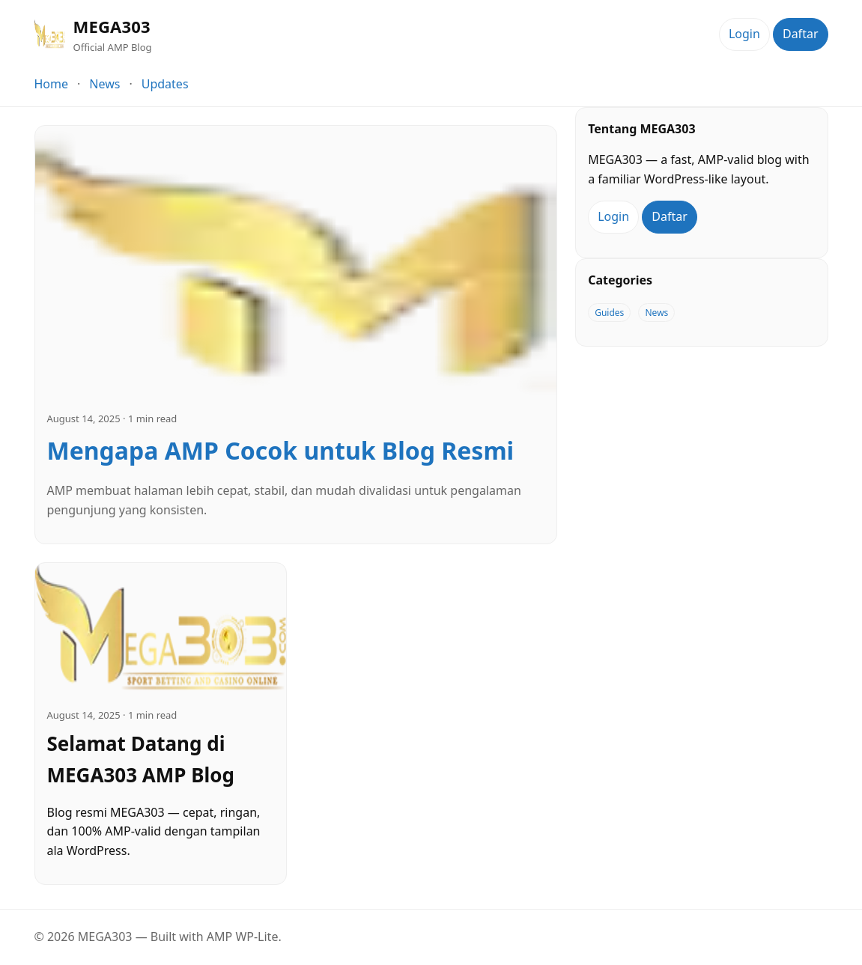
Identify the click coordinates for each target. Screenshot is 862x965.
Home (51, 84)
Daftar (801, 33)
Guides (609, 312)
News (104, 84)
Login (744, 33)
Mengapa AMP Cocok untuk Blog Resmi (281, 450)
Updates (165, 84)
